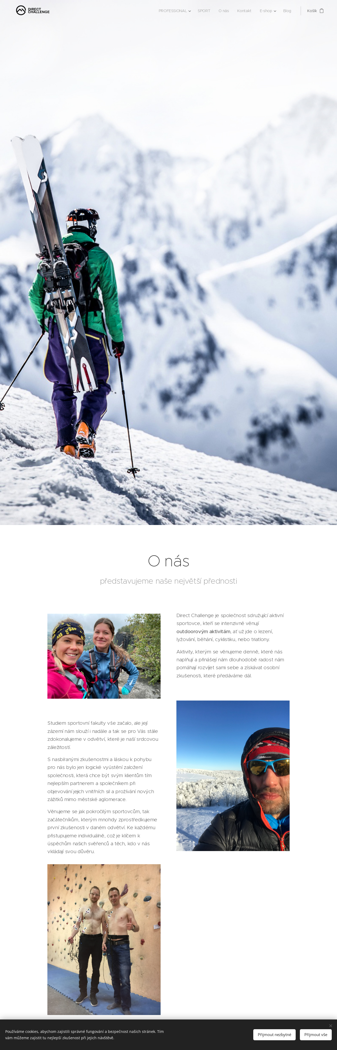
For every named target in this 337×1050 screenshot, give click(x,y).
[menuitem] (174, 10)
